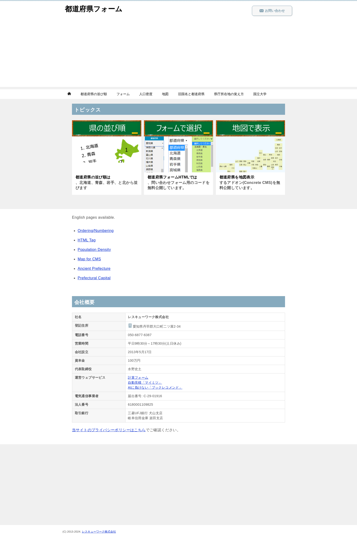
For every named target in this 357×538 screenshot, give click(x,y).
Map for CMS (89, 259)
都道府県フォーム (93, 8)
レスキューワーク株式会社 (99, 531)
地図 (165, 94)
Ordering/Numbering (96, 231)
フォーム (123, 94)
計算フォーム (138, 377)
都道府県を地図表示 (236, 177)
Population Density (94, 250)
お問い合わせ (272, 10)
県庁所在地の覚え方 (229, 94)
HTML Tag (87, 240)
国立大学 (260, 94)
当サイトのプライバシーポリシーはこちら (109, 430)
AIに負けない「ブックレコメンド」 (155, 387)
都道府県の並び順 (93, 94)
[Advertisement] (178, 54)
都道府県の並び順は (93, 177)
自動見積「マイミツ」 (145, 382)
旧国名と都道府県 (191, 94)
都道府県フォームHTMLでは (172, 177)
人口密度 (145, 94)
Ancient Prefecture (94, 269)
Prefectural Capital (94, 278)
